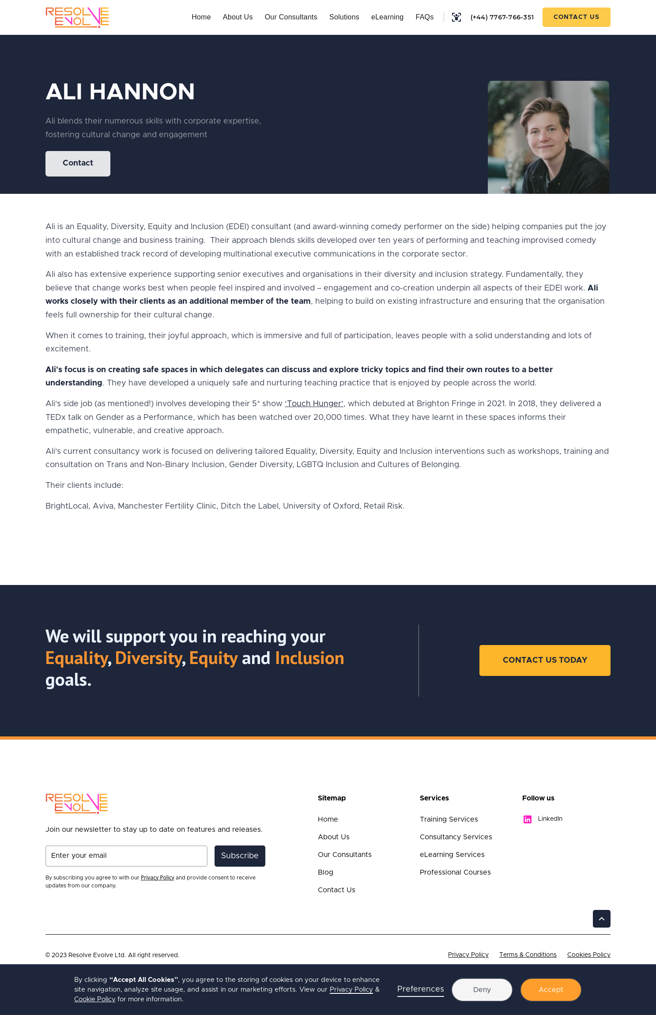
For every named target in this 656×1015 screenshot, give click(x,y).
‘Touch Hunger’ (314, 404)
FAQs (424, 17)
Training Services (449, 819)
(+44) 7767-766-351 (502, 17)
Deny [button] (482, 989)
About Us (238, 17)
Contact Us (576, 17)
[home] (77, 17)
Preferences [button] (420, 989)
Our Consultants (291, 17)
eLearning (387, 17)
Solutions (344, 17)
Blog (325, 872)
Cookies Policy (589, 955)
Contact (78, 164)
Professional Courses (455, 872)
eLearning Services (452, 854)
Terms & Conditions (528, 955)
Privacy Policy (468, 955)
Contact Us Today (545, 660)
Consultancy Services (456, 837)
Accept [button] (551, 989)
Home (201, 17)
